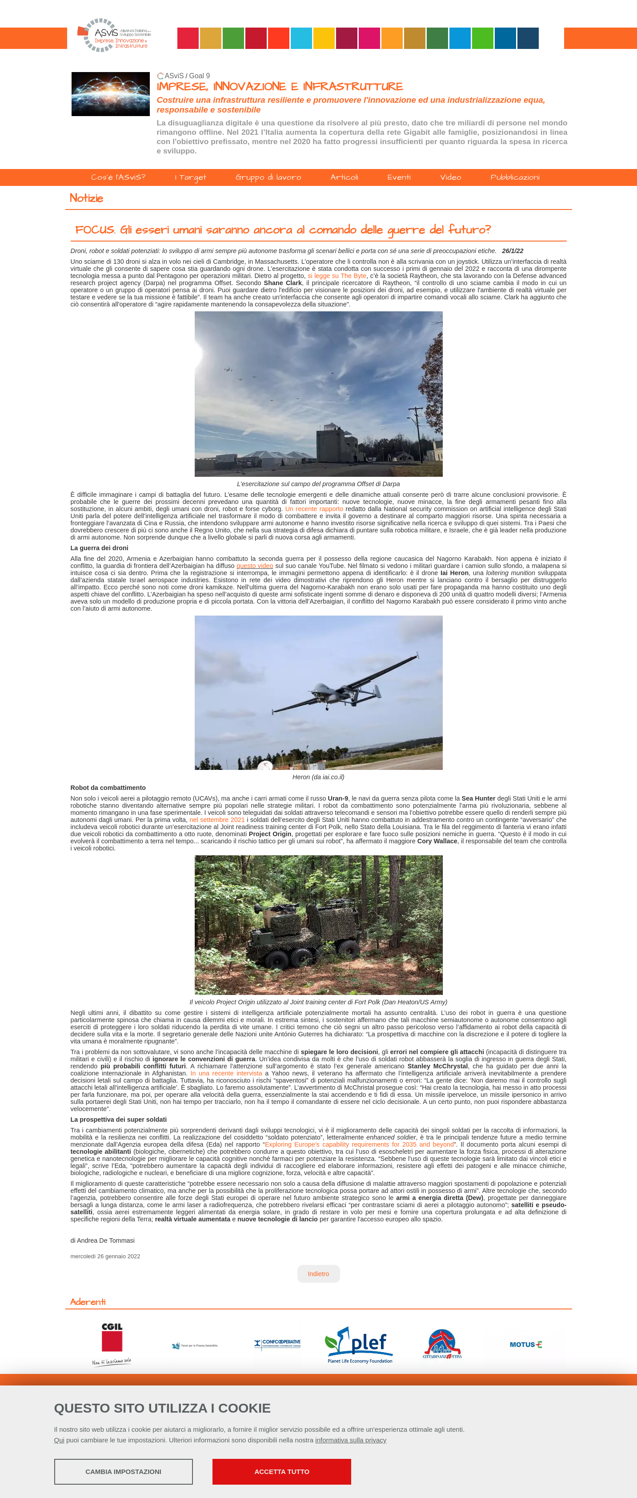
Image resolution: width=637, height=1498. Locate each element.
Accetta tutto (284, 1471)
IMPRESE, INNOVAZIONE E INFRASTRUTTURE (280, 87)
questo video (254, 565)
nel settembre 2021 (217, 819)
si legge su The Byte (337, 275)
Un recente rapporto (314, 508)
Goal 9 (199, 76)
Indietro (318, 1273)
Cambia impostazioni (124, 1471)
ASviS (174, 76)
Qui (59, 1440)
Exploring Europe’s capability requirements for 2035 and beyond (359, 1144)
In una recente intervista (226, 1073)
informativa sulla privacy (350, 1440)
